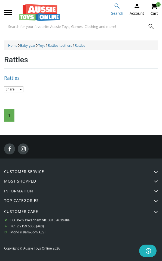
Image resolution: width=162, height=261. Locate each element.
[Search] (151, 26)
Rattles (12, 78)
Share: (14, 89)
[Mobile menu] (8, 13)
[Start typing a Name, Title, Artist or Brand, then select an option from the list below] (74, 26)
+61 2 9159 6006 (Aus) (27, 226)
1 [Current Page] (9, 115)
